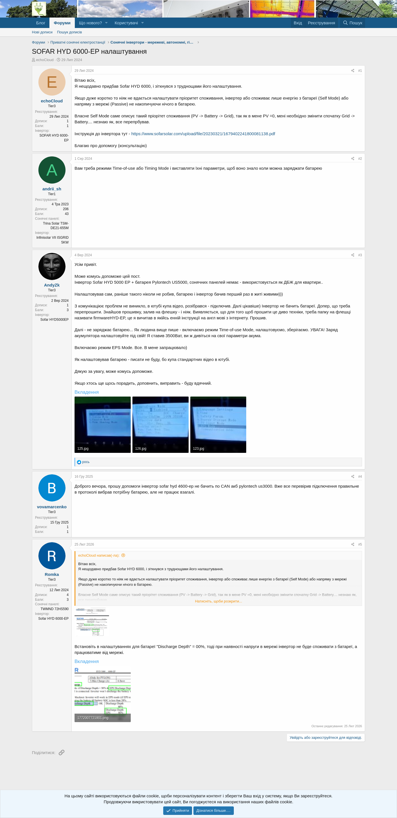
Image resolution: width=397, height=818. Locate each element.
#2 (360, 159)
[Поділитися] (352, 71)
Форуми (62, 22)
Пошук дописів (69, 32)
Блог (40, 22)
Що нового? (90, 22)
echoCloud (45, 60)
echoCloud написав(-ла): (99, 555)
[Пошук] (352, 23)
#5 (360, 544)
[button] (106, 23)
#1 (360, 71)
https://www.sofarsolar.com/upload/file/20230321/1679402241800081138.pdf (203, 133)
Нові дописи (42, 32)
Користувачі (126, 22)
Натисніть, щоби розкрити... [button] (218, 601)
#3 (360, 255)
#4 (360, 477)
